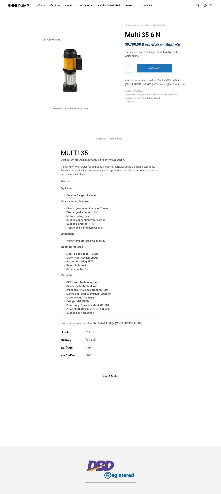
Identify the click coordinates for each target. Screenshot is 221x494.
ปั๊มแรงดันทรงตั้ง (159, 25)
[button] (198, 5)
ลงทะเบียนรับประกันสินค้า (109, 5)
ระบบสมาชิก (146, 5)
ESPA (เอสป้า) (137, 95)
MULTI (145, 95)
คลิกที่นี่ (147, 84)
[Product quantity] (129, 68)
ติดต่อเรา (130, 5)
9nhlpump (136, 98)
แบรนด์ (68, 5)
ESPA (133, 102)
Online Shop (85, 5)
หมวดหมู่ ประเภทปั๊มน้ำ (142, 25)
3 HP (88, 347)
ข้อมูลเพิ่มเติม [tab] (116, 139)
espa (144, 98)
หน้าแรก (41, 5)
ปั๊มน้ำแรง (150, 98)
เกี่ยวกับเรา (55, 5)
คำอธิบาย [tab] (100, 139)
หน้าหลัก (128, 25)
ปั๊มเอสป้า (157, 98)
